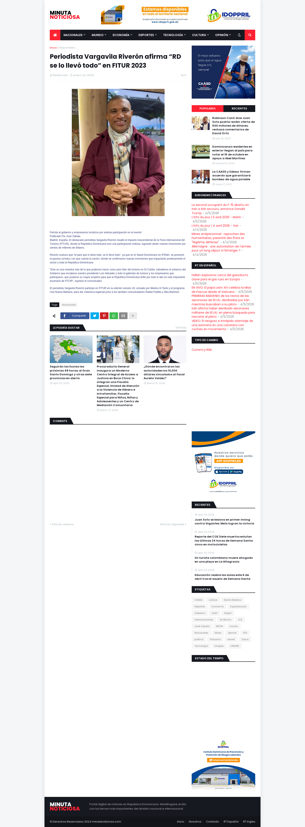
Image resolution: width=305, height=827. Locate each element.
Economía (218, 606)
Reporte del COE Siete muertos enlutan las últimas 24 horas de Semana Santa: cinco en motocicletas (224, 540)
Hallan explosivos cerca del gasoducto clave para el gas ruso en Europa (220, 277)
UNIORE (234, 646)
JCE (240, 619)
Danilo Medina (232, 600)
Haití (215, 613)
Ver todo (181, 327)
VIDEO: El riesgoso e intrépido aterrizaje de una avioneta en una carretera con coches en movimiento (222, 325)
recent (231, 639)
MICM (219, 626)
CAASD (198, 600)
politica (198, 639)
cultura (213, 600)
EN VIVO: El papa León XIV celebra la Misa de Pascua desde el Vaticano (221, 289)
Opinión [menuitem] (221, 35)
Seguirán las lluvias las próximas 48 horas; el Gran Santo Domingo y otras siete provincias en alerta (71, 372)
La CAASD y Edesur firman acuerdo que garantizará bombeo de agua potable (231, 175)
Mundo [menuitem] (98, 35)
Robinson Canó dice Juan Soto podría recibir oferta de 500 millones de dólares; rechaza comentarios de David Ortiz (233, 126)
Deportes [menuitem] (146, 35)
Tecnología (201, 646)
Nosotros (195, 822)
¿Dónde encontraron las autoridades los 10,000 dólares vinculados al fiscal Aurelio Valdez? (164, 372)
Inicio (53, 48)
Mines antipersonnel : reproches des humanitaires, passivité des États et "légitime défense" (218, 238)
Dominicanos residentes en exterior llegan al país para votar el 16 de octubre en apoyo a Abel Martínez (232, 152)
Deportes (199, 606)
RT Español (231, 822)
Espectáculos (238, 606)
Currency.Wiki (202, 350)
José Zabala (201, 626)
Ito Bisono (225, 619)
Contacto (212, 822)
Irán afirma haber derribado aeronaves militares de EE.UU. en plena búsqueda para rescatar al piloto (223, 312)
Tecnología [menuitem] (173, 35)
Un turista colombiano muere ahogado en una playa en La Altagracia (224, 560)
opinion (232, 632)
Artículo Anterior (63, 524)
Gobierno (199, 613)
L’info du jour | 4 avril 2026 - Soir (215, 226)
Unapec (219, 646)
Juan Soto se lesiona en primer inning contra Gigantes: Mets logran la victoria (224, 521)
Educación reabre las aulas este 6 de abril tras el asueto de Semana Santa (222, 577)
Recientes (239, 108)
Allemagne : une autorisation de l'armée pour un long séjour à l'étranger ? (221, 248)
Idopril (228, 613)
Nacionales (67, 48)
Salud (244, 639)
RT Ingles (249, 822)
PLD (245, 632)
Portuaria (215, 639)
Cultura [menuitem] (199, 35)
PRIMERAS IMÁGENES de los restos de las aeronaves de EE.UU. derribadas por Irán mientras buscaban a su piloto (221, 300)
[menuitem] (55, 35)
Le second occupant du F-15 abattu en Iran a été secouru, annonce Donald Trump (220, 209)
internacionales (203, 619)
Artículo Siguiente (172, 524)
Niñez (218, 632)
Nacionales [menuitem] (73, 35)
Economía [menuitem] (121, 35)
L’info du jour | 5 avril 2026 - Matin (216, 217)
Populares (208, 108)
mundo (233, 626)
